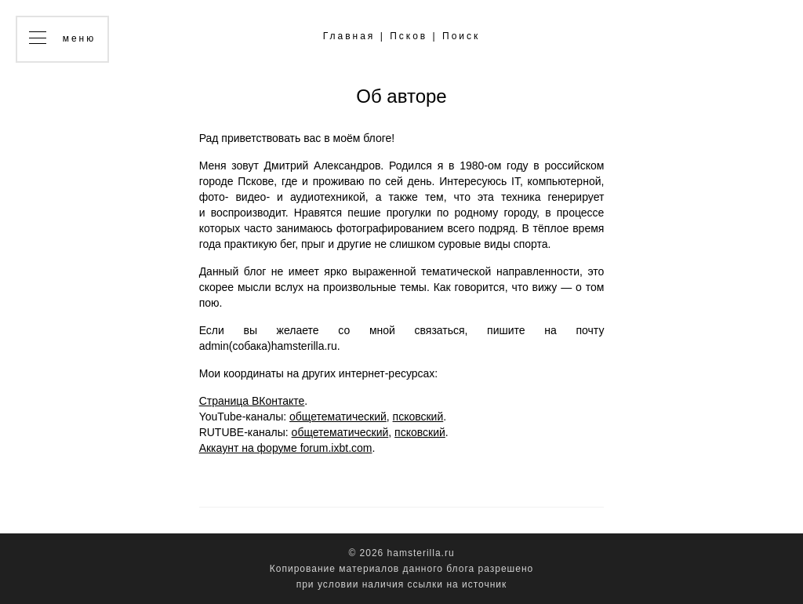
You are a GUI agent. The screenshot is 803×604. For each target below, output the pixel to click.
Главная (349, 36)
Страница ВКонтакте (252, 401)
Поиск (461, 36)
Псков (408, 36)
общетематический (338, 416)
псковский (418, 416)
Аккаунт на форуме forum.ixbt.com (285, 448)
